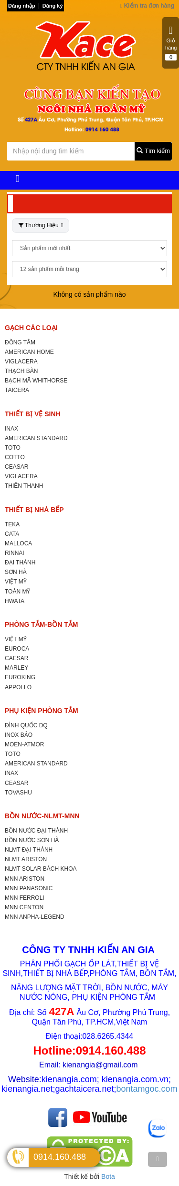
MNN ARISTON (24, 878)
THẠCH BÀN (21, 371)
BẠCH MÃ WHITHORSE (36, 380)
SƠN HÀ (16, 572)
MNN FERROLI (24, 898)
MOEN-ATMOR (24, 744)
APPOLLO (18, 687)
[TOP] (157, 1159)
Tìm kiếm (153, 150)
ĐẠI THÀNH (20, 562)
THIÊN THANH (24, 485)
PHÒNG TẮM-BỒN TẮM (41, 624)
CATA (12, 534)
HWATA (14, 601)
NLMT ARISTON (26, 859)
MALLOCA (18, 543)
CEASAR (16, 466)
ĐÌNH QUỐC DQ (26, 725)
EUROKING (20, 677)
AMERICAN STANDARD (36, 438)
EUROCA (17, 648)
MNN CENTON (24, 907)
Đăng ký (52, 6)
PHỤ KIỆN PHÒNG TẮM (41, 710)
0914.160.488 (59, 1157)
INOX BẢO (18, 735)
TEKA (12, 524)
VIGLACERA (21, 361)
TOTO (13, 447)
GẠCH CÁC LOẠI (31, 328)
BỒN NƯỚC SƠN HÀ (32, 840)
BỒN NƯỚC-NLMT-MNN (42, 816)
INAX (11, 428)
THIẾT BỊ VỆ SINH (33, 414)
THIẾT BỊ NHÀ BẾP (34, 509)
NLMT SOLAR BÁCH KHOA (40, 868)
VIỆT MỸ (16, 581)
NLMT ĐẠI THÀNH (29, 849)
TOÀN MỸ (17, 591)
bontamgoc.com (147, 1089)
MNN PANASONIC (29, 888)
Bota (108, 1176)
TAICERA (17, 390)
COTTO (15, 457)
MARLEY (16, 667)
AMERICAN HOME (29, 352)
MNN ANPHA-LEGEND (34, 917)
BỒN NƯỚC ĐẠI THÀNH (36, 830)
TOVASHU (18, 792)
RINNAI (14, 553)
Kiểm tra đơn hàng (147, 5)
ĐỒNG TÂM (20, 342)
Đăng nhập (21, 6)
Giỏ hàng (171, 42)
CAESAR (16, 658)
